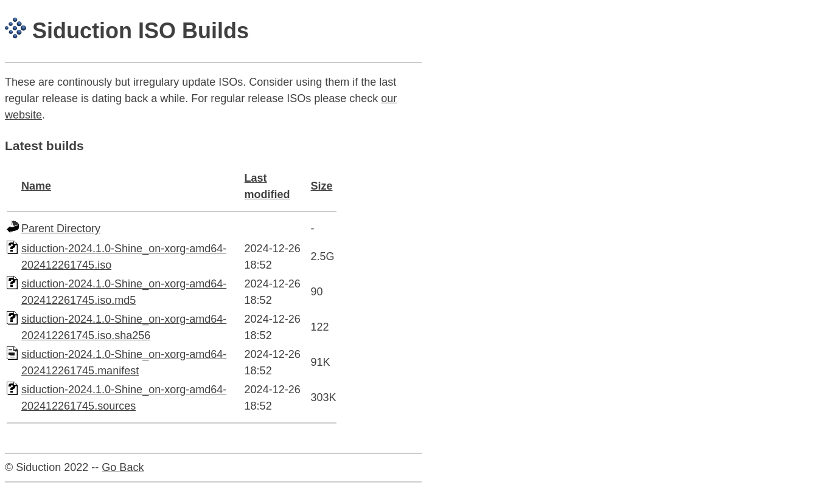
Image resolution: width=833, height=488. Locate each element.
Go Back (123, 467)
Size (322, 186)
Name (36, 186)
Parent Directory (60, 228)
